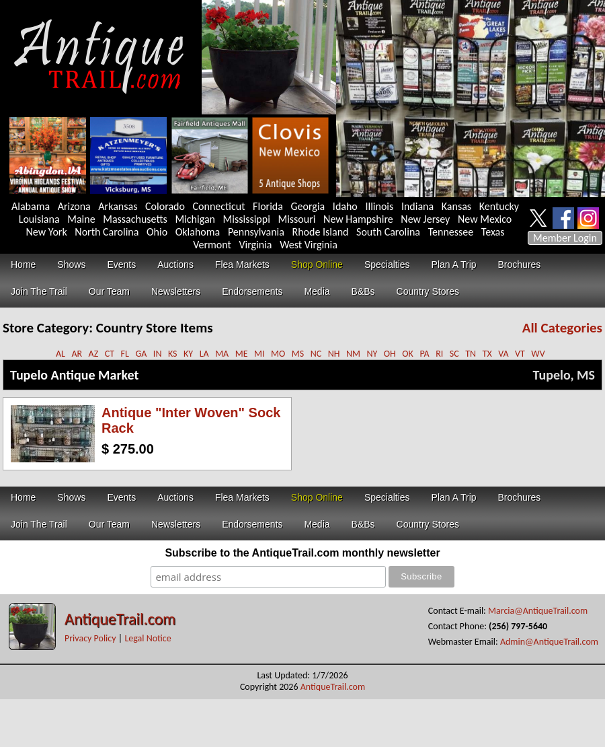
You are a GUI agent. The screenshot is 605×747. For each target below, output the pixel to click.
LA (204, 353)
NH (334, 353)
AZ (94, 353)
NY (371, 353)
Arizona (74, 206)
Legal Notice (147, 638)
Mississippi (246, 219)
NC (316, 353)
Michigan (195, 219)
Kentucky (499, 206)
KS (172, 353)
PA (424, 353)
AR (76, 353)
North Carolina (106, 231)
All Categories (562, 327)
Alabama (30, 206)
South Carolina (388, 231)
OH (390, 353)
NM (353, 353)
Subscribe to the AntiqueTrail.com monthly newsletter (302, 553)
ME (241, 353)
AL (60, 353)
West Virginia (308, 244)
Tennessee (451, 231)
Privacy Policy (90, 638)
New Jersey (425, 219)
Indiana (417, 206)
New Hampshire (358, 219)
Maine (81, 219)
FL (125, 353)
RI (439, 353)
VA (503, 353)
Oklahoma (197, 231)
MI (259, 353)
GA (141, 353)
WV (537, 353)
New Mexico (485, 219)
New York (46, 231)
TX (487, 353)
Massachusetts (135, 219)
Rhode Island (320, 231)
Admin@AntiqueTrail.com (549, 641)
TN (470, 353)
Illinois (379, 206)
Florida (268, 206)
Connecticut (219, 206)
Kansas (456, 206)
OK (407, 353)
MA (222, 353)
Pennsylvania (256, 231)
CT (109, 353)
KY (188, 353)
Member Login (565, 238)
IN (157, 353)
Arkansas (117, 206)
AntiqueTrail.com (120, 619)
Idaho (345, 206)
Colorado (165, 206)
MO (278, 353)
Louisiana (39, 219)
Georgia (308, 206)
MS (298, 353)
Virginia (255, 244)
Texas (493, 231)
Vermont (212, 244)
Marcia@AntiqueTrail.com (538, 610)
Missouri (296, 219)
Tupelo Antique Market (74, 375)
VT (520, 353)
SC (454, 353)
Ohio (157, 231)
